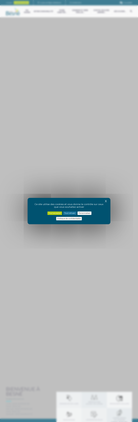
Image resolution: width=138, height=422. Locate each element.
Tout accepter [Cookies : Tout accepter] (55, 213)
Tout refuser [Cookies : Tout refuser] (69, 213)
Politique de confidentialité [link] (69, 219)
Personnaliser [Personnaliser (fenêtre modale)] (84, 213)
